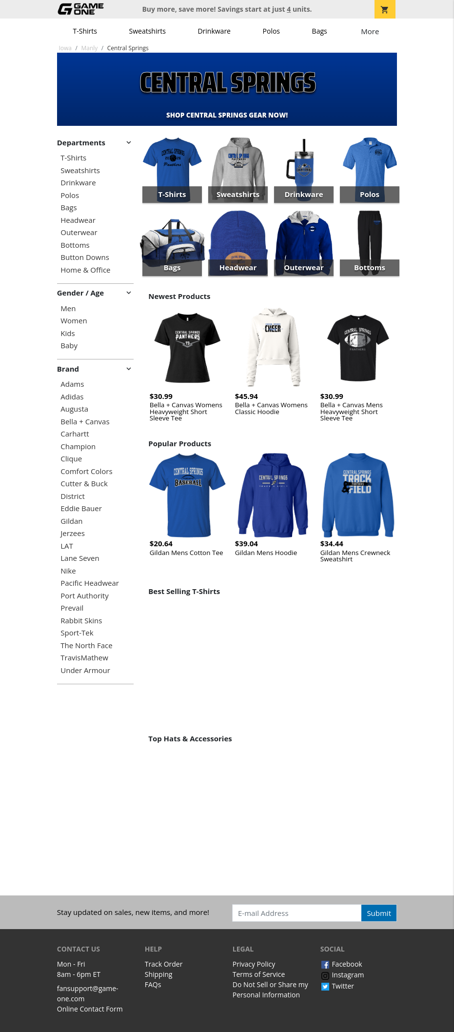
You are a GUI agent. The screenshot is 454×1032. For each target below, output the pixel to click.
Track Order (164, 964)
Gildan (71, 521)
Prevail (71, 608)
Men (68, 308)
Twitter (337, 986)
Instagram (342, 974)
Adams (72, 384)
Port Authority (84, 596)
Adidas (71, 397)
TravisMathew (84, 658)
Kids (67, 333)
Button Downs (84, 257)
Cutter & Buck (84, 483)
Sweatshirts (147, 31)
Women (73, 321)
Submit (379, 913)
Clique (71, 459)
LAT (66, 546)
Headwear (78, 220)
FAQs (153, 984)
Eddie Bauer (81, 508)
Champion (78, 446)
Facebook (341, 964)
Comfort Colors (86, 471)
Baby (69, 345)
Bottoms (74, 245)
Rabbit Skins (81, 620)
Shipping (159, 974)
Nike (68, 571)
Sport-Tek (76, 633)
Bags (319, 31)
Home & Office (85, 270)
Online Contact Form (90, 1008)
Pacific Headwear (89, 583)
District (72, 496)
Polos (271, 31)
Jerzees (72, 533)
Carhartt (74, 434)
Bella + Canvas (84, 421)
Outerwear (78, 232)
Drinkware (214, 31)
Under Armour (85, 670)
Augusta (74, 409)
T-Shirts (85, 31)
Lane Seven (79, 558)
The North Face (86, 645)
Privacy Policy (254, 964)
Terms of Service (259, 974)
